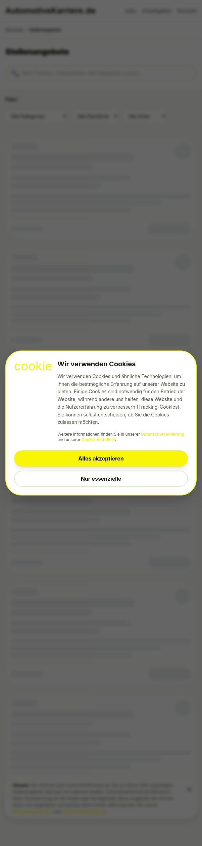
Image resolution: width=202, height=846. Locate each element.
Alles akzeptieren (100, 458)
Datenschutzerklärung (162, 434)
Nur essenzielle (101, 478)
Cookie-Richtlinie (98, 439)
